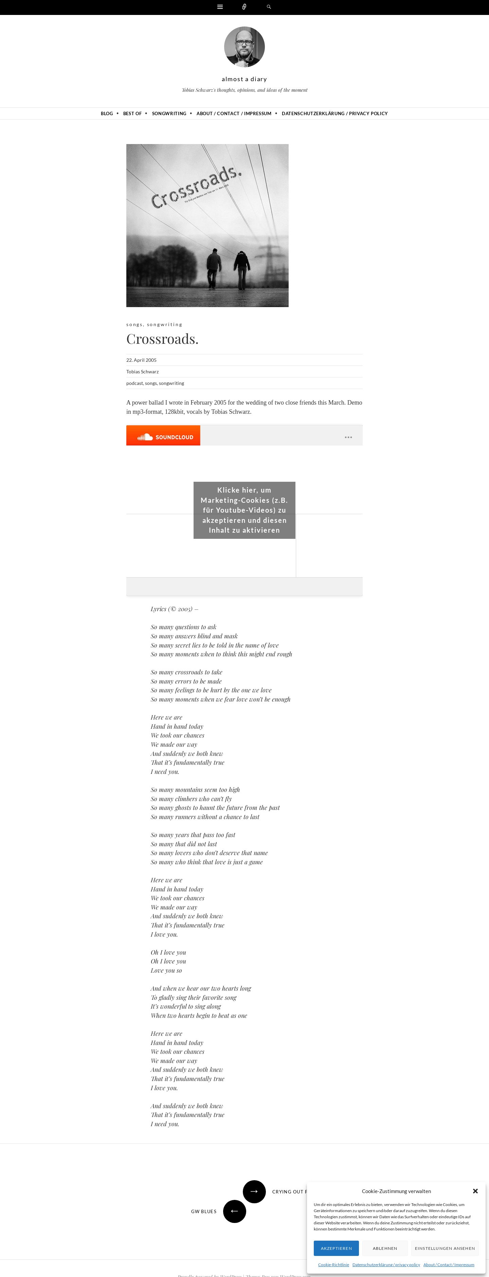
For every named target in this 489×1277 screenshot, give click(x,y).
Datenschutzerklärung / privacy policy (386, 1264)
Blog (107, 113)
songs (134, 324)
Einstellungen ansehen (445, 1248)
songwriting (165, 324)
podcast (134, 383)
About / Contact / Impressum (448, 1264)
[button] (475, 1191)
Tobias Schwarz (142, 371)
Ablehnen (385, 1248)
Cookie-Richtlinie (333, 1264)
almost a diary (244, 79)
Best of (132, 113)
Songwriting (169, 113)
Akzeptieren (336, 1248)
